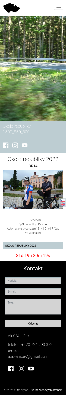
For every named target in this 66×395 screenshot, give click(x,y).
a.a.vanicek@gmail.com (28, 356)
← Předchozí (33, 220)
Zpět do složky (27, 224)
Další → (43, 224)
